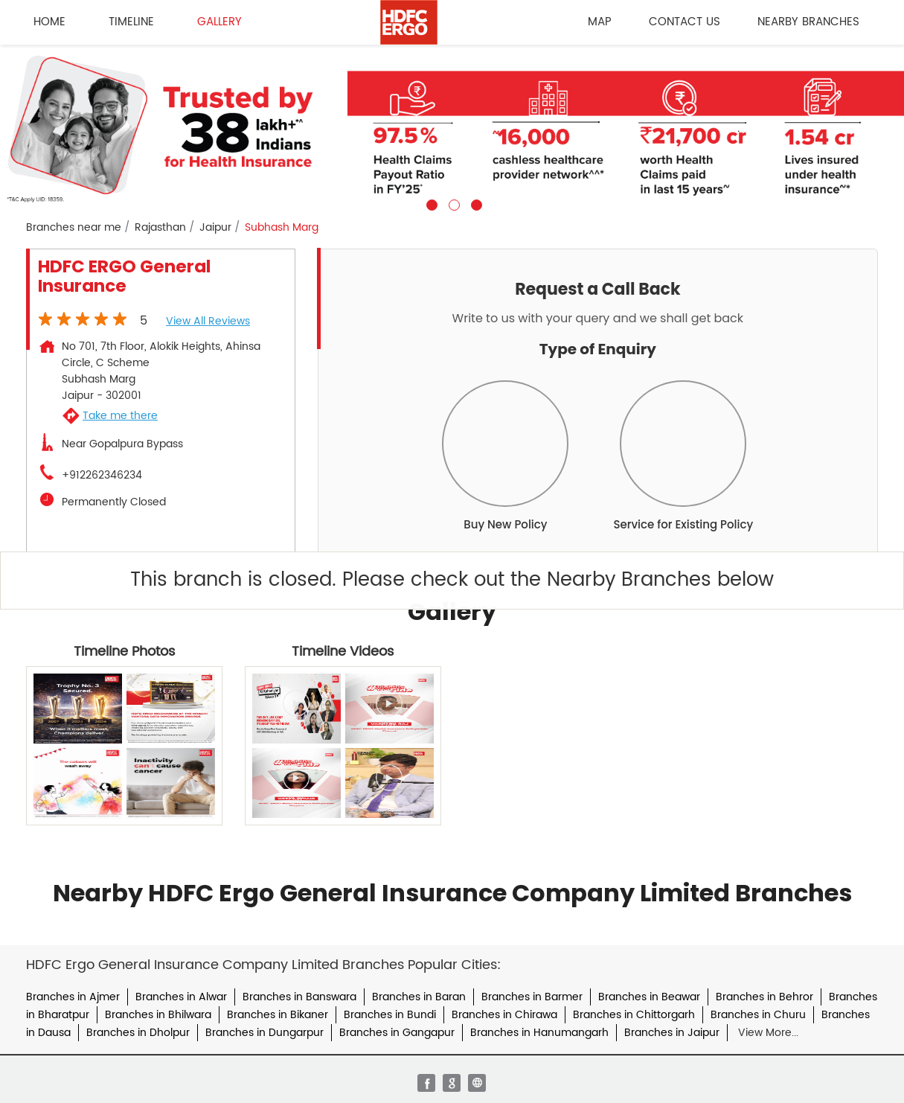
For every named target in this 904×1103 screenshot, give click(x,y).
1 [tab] (430, 203)
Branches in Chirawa (504, 1014)
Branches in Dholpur (138, 1032)
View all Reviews (208, 321)
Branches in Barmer (532, 997)
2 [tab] (452, 203)
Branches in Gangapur (397, 1032)
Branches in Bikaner (277, 1014)
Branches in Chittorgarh (634, 1014)
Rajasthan (160, 228)
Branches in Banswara (299, 997)
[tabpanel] (452, 127)
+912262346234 (102, 475)
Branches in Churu (758, 1014)
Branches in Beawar (649, 997)
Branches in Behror (764, 997)
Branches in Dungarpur (264, 1032)
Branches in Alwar (181, 997)
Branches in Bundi (390, 1014)
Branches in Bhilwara (158, 1014)
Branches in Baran (419, 997)
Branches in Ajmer (73, 997)
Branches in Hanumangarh (539, 1032)
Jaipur (215, 228)
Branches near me (73, 228)
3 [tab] (474, 203)
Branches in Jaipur (671, 1032)
